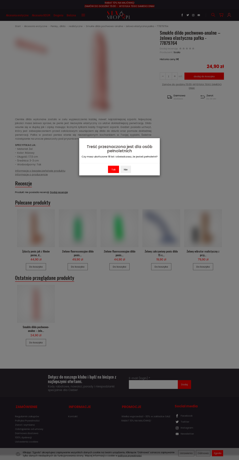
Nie (126, 169)
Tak (113, 169)
